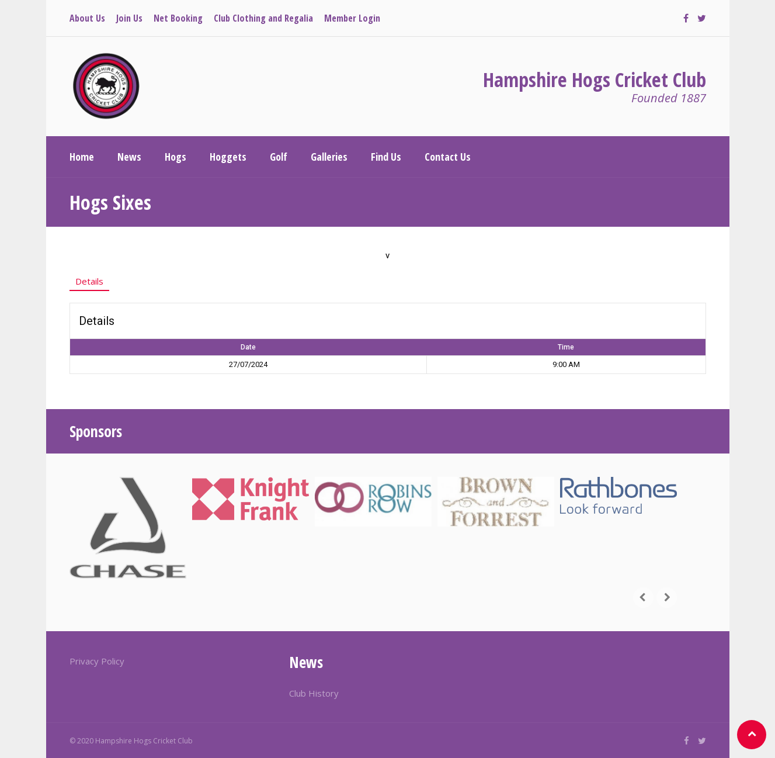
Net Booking (178, 18)
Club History (314, 693)
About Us (87, 18)
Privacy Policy (96, 661)
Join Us (129, 18)
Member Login (352, 18)
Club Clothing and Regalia (263, 18)
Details (89, 281)
